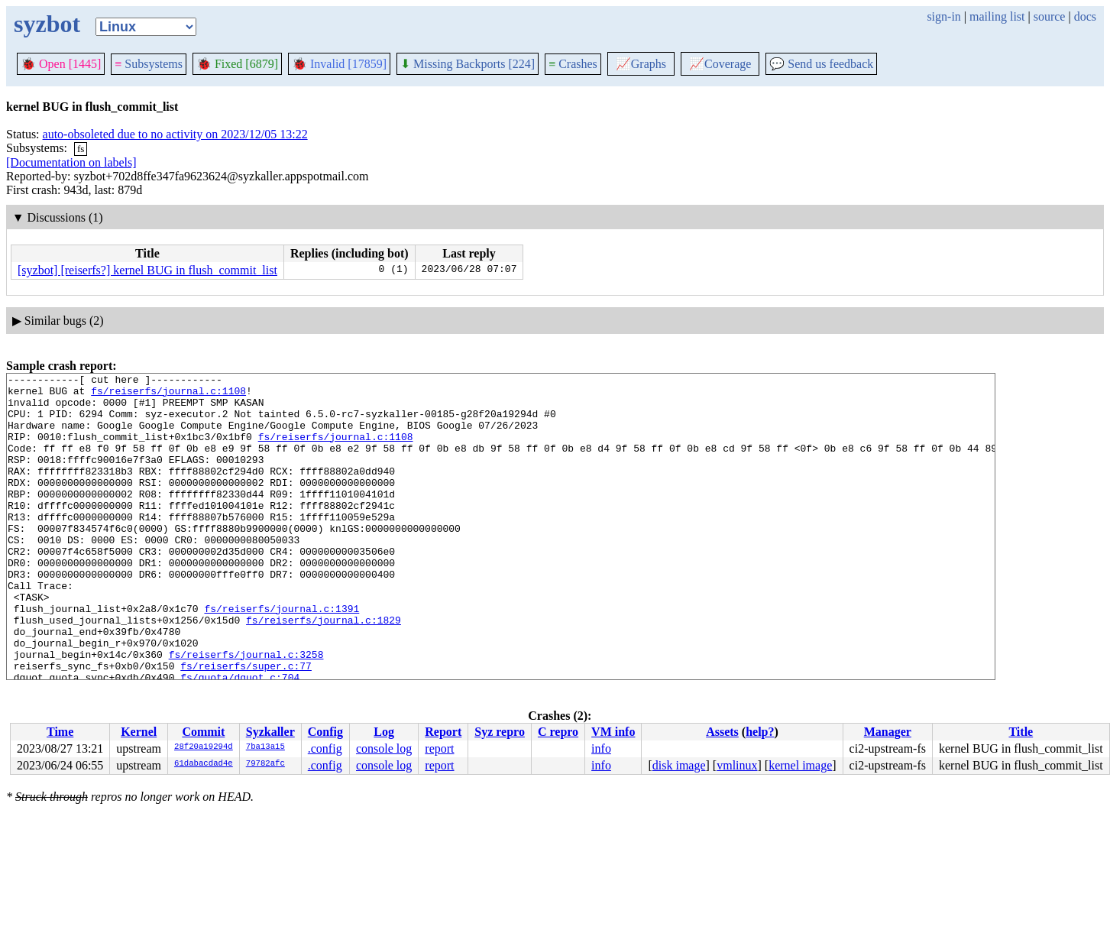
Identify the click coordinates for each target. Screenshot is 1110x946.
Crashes (573, 63)
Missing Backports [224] (467, 63)
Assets (722, 731)
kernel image (800, 765)
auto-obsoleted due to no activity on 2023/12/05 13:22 (175, 134)
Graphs (641, 63)
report (439, 748)
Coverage (720, 63)
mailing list (996, 16)
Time (60, 731)
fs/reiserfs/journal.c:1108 (168, 395)
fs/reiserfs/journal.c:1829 (323, 670)
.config (325, 748)
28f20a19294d (203, 747)
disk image (679, 765)
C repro (558, 731)
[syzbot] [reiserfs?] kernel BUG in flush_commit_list (147, 270)
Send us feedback (821, 63)
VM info (613, 731)
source (1050, 16)
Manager (887, 731)
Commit (203, 731)
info (601, 748)
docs (1085, 16)
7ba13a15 (265, 747)
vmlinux (737, 765)
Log (384, 731)
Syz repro (499, 731)
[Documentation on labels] (71, 162)
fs (80, 148)
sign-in (943, 16)
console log (384, 748)
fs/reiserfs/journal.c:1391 (281, 656)
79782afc (265, 764)
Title (1020, 731)
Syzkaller (270, 731)
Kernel (139, 731)
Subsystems (149, 63)
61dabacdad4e (203, 764)
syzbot (47, 23)
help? (760, 731)
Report (443, 731)
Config (325, 731)
